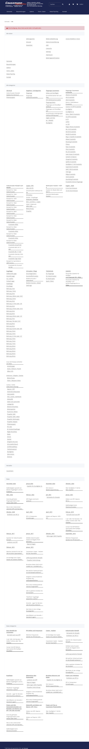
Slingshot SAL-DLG (12, 441)
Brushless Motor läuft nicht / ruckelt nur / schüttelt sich (34, 565)
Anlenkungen (11, 366)
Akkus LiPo (10, 371)
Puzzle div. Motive (12, 411)
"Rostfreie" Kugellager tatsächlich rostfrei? (32, 598)
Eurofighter (69, 109)
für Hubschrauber (51, 276)
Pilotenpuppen (10, 97)
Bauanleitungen (21, 11)
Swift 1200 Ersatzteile (72, 169)
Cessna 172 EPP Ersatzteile (73, 107)
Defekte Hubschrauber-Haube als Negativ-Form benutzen (33, 539)
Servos (9, 436)
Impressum (49, 55)
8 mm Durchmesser (71, 188)
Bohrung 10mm (10, 331)
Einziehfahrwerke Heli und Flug (53, 96)
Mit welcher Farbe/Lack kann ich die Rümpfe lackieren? (34, 571)
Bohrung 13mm (10, 338)
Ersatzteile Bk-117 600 (15, 252)
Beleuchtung (30, 208)
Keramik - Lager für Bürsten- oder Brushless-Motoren (34, 604)
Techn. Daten (42, 11)
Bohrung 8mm (10, 323)
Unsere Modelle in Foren (73, 39)
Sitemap (48, 51)
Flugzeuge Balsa (50, 102)
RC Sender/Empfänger (13, 429)
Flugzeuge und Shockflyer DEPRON (53, 106)
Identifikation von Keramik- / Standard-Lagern (34, 616)
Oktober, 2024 (70, 483)
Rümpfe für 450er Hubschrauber (11, 228)
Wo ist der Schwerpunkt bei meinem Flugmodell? (34, 585)
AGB (47, 45)
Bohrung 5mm (10, 311)
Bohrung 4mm (10, 306)
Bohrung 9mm (10, 326)
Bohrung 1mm (10, 288)
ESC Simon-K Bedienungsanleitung (52, 489)
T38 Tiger (68, 172)
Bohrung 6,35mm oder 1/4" (14, 316)
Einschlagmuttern (31, 273)
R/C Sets (9, 426)
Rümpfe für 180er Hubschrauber (11, 204)
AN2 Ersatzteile (70, 100)
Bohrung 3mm (10, 301)
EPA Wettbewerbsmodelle (53, 100)
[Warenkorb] (80, 4)
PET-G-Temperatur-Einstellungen (31, 517)
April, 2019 (49, 512)
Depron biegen (31, 544)
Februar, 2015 (10, 547)
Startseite (9, 11)
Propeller (28, 211)
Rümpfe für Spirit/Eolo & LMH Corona (13, 262)
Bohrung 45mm (10, 356)
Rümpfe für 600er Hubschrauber (11, 241)
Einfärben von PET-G (13, 514)
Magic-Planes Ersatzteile (73, 127)
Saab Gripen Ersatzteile (72, 154)
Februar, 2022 (30, 495)
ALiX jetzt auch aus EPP (73, 514)
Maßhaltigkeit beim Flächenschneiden (71, 506)
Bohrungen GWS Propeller (54, 536)
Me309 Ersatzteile (71, 134)
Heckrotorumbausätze (13, 391)
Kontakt (64, 11)
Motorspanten (11, 409)
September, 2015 (71, 533)
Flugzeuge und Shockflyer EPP (53, 110)
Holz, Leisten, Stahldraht (14, 396)
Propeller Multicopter (13, 419)
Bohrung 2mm (10, 293)
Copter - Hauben (51, 630)
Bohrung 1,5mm (11, 291)
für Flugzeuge (50, 273)
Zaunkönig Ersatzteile (72, 179)
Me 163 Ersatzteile (71, 129)
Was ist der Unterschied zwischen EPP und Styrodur (14, 508)
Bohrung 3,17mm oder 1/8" (14, 303)
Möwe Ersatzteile (71, 139)
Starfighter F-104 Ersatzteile (74, 164)
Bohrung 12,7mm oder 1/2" (14, 336)
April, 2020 (29, 512)
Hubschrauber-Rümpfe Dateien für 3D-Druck (13, 94)
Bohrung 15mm (10, 341)
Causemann (9, 471)
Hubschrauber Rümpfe (72, 630)
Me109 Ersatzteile (71, 132)
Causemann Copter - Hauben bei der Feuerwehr (34, 552)
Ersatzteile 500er (13, 238)
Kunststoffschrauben (32, 276)
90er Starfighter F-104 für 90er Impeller (73, 489)
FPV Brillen (29, 195)
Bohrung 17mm (10, 343)
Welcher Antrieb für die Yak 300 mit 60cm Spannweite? (14, 552)
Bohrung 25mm (10, 348)
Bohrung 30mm (10, 351)
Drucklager (9, 286)
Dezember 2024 (50, 483)
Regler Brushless (12, 431)
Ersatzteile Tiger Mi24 (15, 258)
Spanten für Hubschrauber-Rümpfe (14, 539)
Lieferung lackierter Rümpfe (34, 557)
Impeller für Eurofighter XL (34, 486)
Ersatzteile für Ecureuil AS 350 (15, 266)
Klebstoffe (10, 399)
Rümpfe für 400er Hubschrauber (11, 221)
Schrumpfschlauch (12, 444)
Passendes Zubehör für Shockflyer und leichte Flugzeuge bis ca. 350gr (73, 282)
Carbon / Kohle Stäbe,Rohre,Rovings (12, 385)
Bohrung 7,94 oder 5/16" (13, 321)
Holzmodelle (10, 394)
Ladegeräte (10, 404)
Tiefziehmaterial (12, 449)
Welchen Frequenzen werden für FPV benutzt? (73, 539)
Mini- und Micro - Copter (33, 202)
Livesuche (49, 48)
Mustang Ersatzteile (71, 142)
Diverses (9, 457)
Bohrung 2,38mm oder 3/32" (14, 296)
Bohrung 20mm (10, 346)
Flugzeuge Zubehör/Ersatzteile (32, 96)
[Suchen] (55, 4)
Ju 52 (67, 119)
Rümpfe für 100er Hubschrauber (11, 191)
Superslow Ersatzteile (72, 167)
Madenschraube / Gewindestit (31, 279)
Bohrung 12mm (10, 333)
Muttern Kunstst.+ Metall (33, 283)
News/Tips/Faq (54, 11)
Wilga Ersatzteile (70, 174)
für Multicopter (50, 278)
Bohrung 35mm (10, 353)
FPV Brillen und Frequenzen (34, 630)
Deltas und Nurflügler (52, 93)
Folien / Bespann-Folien (14, 380)
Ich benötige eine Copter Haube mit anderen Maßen (14, 558)
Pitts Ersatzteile (70, 149)
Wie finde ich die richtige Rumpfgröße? (33, 610)
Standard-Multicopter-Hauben (52, 195)
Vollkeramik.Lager (11, 273)
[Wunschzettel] (73, 4)
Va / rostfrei (9, 278)
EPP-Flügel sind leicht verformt (32, 500)
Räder (9, 434)
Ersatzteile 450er (13, 231)
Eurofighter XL (70, 112)
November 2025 (11, 483)
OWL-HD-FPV (29, 188)
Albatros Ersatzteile (71, 95)
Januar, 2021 (69, 495)
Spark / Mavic (50, 281)
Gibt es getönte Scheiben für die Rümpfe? (34, 591)
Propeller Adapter (12, 421)
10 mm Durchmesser (72, 190)
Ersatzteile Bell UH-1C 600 (15, 248)
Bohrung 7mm (10, 318)
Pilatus (68, 144)
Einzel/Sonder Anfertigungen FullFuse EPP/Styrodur (54, 114)
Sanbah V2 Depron (71, 157)
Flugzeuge (29, 93)
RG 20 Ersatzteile (70, 152)
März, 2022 (9, 495)
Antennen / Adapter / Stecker (14, 375)
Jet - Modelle (49, 120)
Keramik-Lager (10, 276)
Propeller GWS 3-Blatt (13, 416)
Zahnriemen (10, 454)
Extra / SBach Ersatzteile (73, 114)
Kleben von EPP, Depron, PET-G (73, 500)
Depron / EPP (11, 389)
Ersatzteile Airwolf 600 (15, 245)
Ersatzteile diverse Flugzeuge (74, 182)
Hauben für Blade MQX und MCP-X (54, 191)
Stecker (9, 439)
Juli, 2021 (48, 495)
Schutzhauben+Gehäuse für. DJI (34, 191)
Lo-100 (68, 124)
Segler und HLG (50, 118)
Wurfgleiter (49, 123)
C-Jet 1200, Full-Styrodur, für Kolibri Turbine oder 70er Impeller (74, 520)
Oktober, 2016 (50, 533)
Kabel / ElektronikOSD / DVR (31, 205)
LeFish (67, 122)
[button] (69, 4)
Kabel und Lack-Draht (13, 401)
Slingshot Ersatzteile (71, 159)
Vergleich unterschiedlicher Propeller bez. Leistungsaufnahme (34, 578)
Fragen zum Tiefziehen (72, 675)
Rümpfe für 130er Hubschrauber (11, 195)
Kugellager (9, 675)
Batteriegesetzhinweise (52, 58)
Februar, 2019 (70, 512)
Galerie (32, 11)
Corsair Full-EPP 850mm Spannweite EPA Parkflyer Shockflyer (73, 528)
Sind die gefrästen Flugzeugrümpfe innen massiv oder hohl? (13, 501)
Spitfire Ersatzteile (71, 162)
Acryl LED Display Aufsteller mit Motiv (14, 362)
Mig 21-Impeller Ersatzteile (73, 137)
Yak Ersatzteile (70, 177)
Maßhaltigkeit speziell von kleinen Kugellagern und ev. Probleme (14, 489)
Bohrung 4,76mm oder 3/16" (14, 308)
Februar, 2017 (10, 533)
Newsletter (29, 45)
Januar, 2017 (29, 533)
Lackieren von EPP (12, 542)
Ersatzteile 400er (13, 224)
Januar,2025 (29, 483)
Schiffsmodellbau (12, 447)
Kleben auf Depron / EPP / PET (53, 517)
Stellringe (29, 285)
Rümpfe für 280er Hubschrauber (11, 212)
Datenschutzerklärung (52, 42)
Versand (28, 42)
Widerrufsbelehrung (52, 39)
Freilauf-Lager (10, 281)
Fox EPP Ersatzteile (71, 117)
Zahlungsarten (30, 39)
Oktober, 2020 (10, 512)
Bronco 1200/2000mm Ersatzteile (72, 103)
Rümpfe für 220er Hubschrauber (11, 208)
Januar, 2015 (29, 547)
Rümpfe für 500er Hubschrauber (11, 234)
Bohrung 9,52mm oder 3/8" (14, 328)
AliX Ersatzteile (70, 97)
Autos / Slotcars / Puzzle (14, 368)
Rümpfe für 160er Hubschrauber (11, 199)
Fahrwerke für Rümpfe (53, 497)
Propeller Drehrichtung (33, 560)
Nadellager (9, 283)
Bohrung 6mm (10, 313)
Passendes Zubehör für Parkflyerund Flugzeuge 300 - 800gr (73, 275)
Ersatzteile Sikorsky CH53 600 (16, 255)
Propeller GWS (11, 414)
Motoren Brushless (12, 406)
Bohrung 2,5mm (11, 298)
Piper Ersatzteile (70, 147)
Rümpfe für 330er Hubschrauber (11, 216)
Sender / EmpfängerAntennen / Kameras (32, 198)
